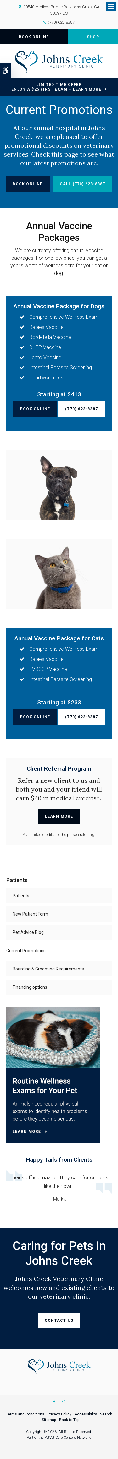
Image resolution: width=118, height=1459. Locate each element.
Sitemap (49, 1420)
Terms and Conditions (25, 1414)
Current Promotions (26, 950)
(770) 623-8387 (61, 22)
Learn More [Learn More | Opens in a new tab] (59, 816)
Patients (21, 895)
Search (106, 1414)
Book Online (34, 37)
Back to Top (69, 1420)
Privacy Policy (59, 1414)
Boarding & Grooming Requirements (48, 968)
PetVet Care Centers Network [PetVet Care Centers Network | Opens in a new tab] (67, 1437)
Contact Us (59, 1320)
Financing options (30, 987)
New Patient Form (30, 913)
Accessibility (86, 1414)
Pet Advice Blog (28, 932)
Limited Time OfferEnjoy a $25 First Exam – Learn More (56, 87)
